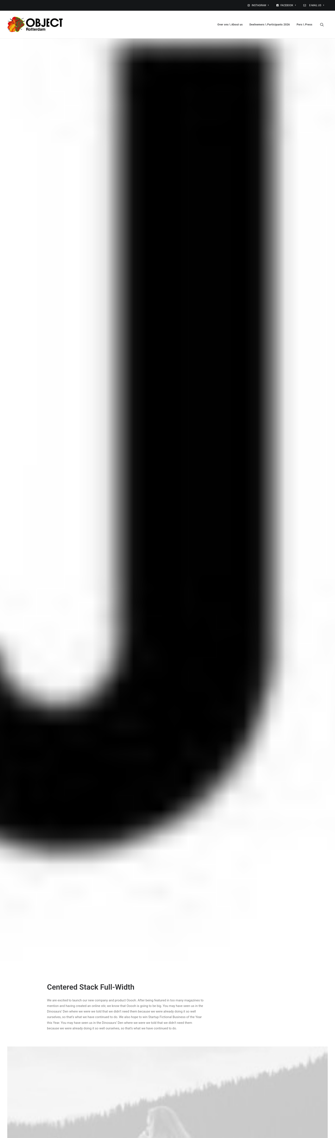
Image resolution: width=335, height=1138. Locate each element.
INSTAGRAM (260, 5)
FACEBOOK (288, 5)
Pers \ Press (304, 24)
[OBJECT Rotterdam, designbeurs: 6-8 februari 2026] (35, 24)
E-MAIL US (316, 5)
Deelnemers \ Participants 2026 (270, 24)
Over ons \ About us (230, 24)
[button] (324, 24)
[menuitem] (261, 5)
